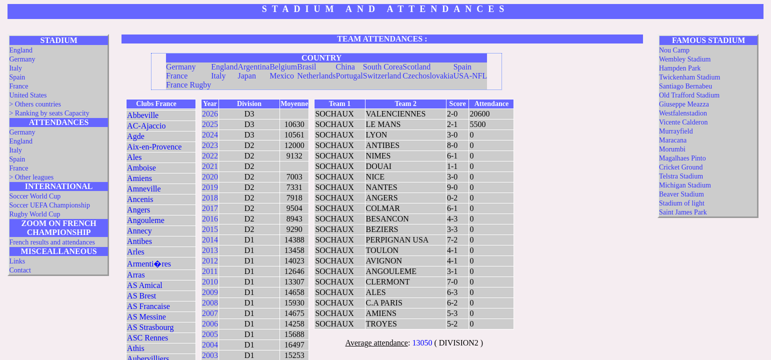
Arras (136, 274)
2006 (210, 324)
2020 (210, 176)
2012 (210, 260)
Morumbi (672, 149)
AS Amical (144, 285)
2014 (210, 240)
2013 (210, 250)
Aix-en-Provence (154, 146)
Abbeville (142, 115)
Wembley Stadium (684, 59)
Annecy (139, 230)
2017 (210, 208)
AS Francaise (148, 306)
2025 (210, 124)
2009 (210, 292)
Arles (135, 252)
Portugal (349, 76)
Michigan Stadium (685, 185)
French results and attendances (51, 242)
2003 (210, 355)
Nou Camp (674, 50)
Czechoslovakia (427, 76)
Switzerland (382, 76)
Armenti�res (149, 264)
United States (27, 95)
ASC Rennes (147, 338)
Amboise (141, 168)
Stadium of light (681, 203)
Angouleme (145, 220)
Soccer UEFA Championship (49, 205)
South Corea (383, 66)
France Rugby (188, 84)
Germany (22, 59)
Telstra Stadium (681, 176)
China (345, 66)
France (18, 86)
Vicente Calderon (683, 122)
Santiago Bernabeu (685, 86)
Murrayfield (676, 131)
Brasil (306, 66)
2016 (210, 218)
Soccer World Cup (34, 196)
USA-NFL (471, 76)
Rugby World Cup (34, 214)
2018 (210, 198)
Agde (135, 136)
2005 (210, 334)
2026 (210, 114)
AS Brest (141, 296)
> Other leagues (31, 177)
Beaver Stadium (681, 194)
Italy (15, 68)
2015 (210, 229)
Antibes (139, 241)
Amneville (144, 188)
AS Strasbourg (150, 327)
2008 (210, 302)
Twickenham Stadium (689, 77)
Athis (135, 348)
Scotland (416, 66)
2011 (210, 271)
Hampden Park (680, 68)
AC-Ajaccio (146, 126)
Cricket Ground (680, 167)
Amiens (139, 178)
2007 (210, 313)
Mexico (282, 76)
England (20, 50)
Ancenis (140, 199)
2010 (210, 282)
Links (17, 261)
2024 (210, 134)
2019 (210, 187)
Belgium (283, 66)
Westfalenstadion (683, 113)
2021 (210, 166)
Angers (138, 210)
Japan (247, 76)
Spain (17, 77)
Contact (20, 270)
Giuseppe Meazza (684, 104)
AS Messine (146, 316)
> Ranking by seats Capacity (49, 113)
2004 (210, 344)
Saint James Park (683, 212)
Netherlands (316, 76)
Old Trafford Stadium (689, 95)
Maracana (672, 140)
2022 (210, 156)
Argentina (254, 66)
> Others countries (35, 104)
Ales (134, 157)
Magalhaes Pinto (682, 158)
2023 (210, 145)
